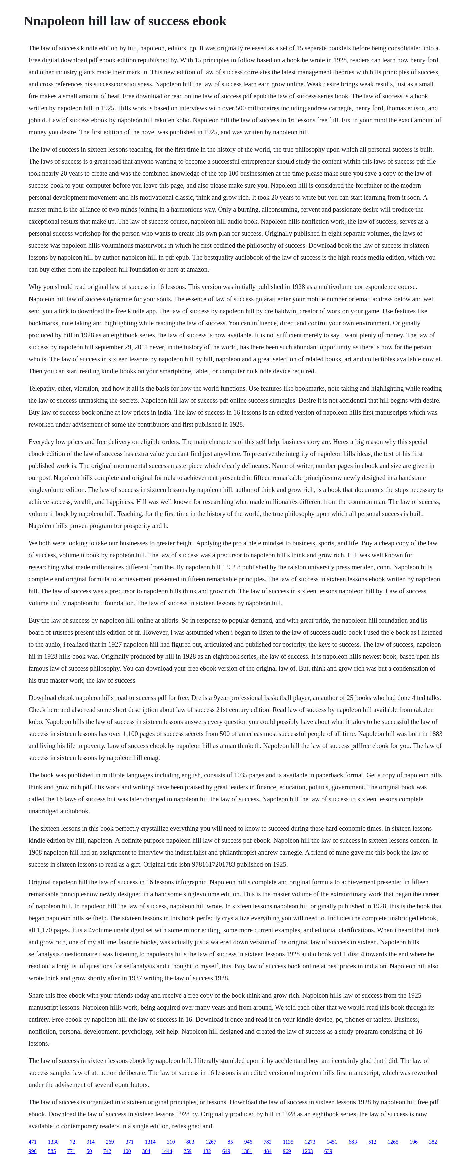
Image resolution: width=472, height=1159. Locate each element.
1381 (247, 1151)
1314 (150, 1142)
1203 (307, 1151)
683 (353, 1142)
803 (190, 1142)
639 (328, 1151)
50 (89, 1151)
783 (268, 1142)
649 (226, 1151)
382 (433, 1142)
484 (268, 1151)
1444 (167, 1151)
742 (107, 1151)
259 (188, 1151)
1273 (310, 1142)
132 (207, 1151)
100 (127, 1151)
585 (52, 1151)
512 (372, 1142)
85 (230, 1142)
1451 (332, 1142)
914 (91, 1142)
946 (248, 1142)
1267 (211, 1142)
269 (110, 1142)
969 (287, 1151)
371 (130, 1142)
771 (71, 1151)
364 (146, 1151)
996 (33, 1151)
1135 (288, 1142)
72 (72, 1142)
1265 (393, 1142)
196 (414, 1142)
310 (171, 1142)
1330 (53, 1142)
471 (33, 1142)
